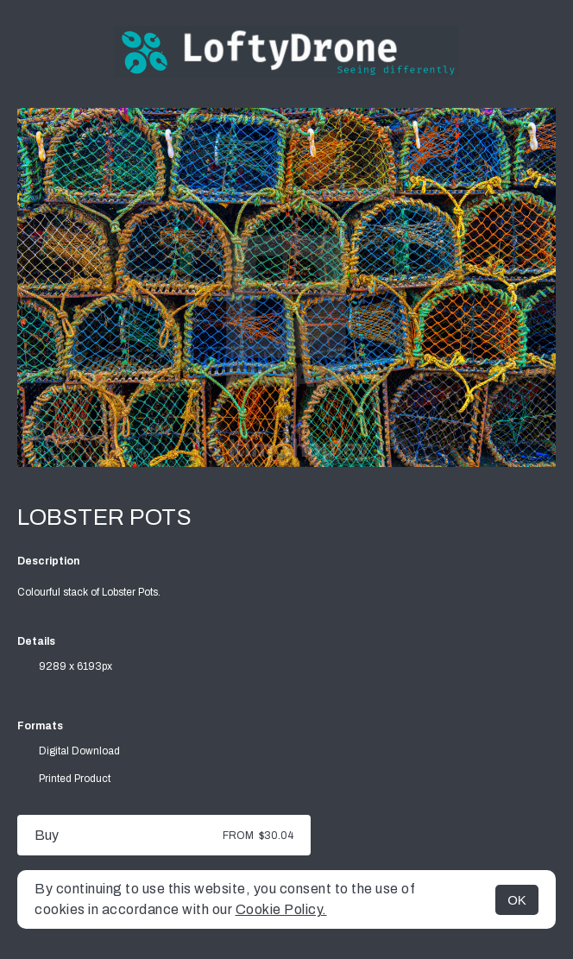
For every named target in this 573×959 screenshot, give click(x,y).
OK (516, 900)
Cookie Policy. (281, 909)
